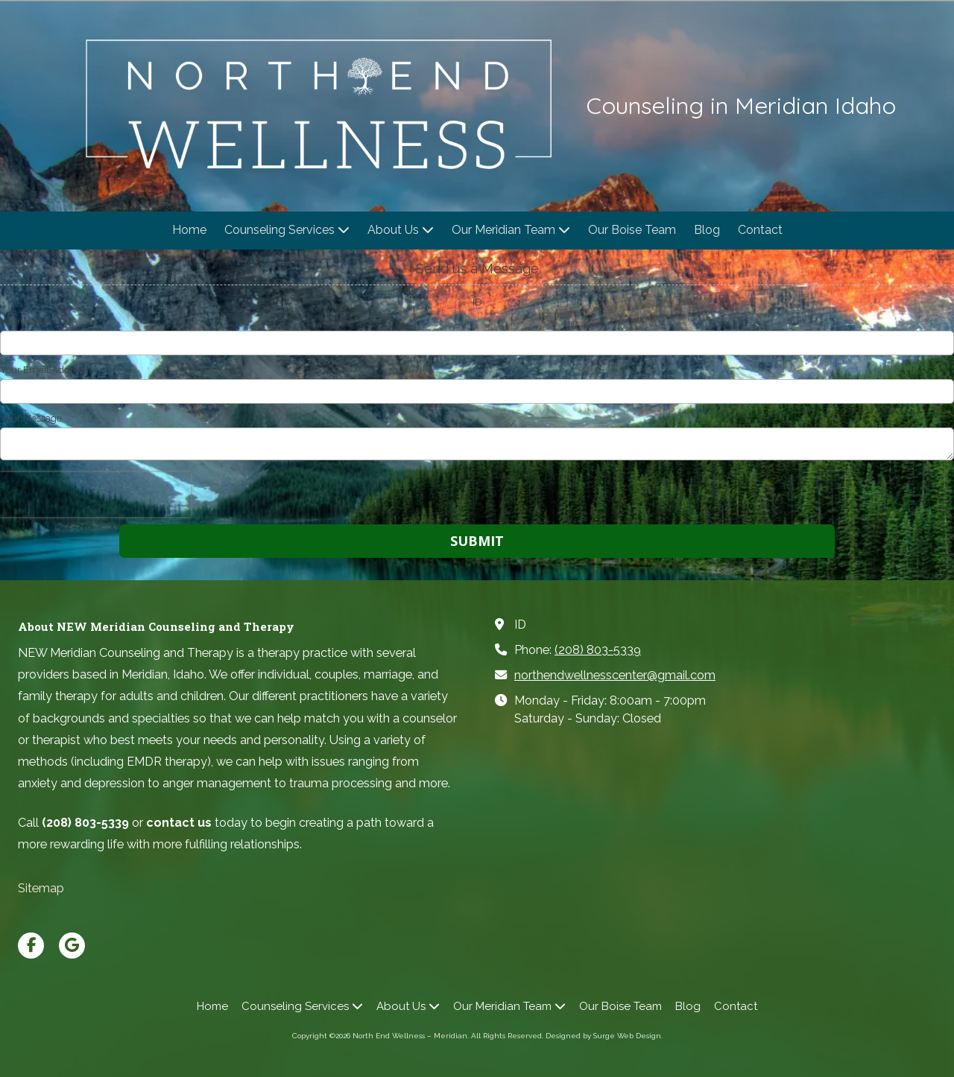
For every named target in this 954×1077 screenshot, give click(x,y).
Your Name (25, 321)
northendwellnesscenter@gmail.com (615, 675)
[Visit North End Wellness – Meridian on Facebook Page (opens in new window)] (31, 946)
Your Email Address (44, 369)
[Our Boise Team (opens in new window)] (632, 231)
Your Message (31, 418)
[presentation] (95, 494)
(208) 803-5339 (598, 650)
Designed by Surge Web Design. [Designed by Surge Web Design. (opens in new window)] (604, 1036)
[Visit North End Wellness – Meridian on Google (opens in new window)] (72, 946)
